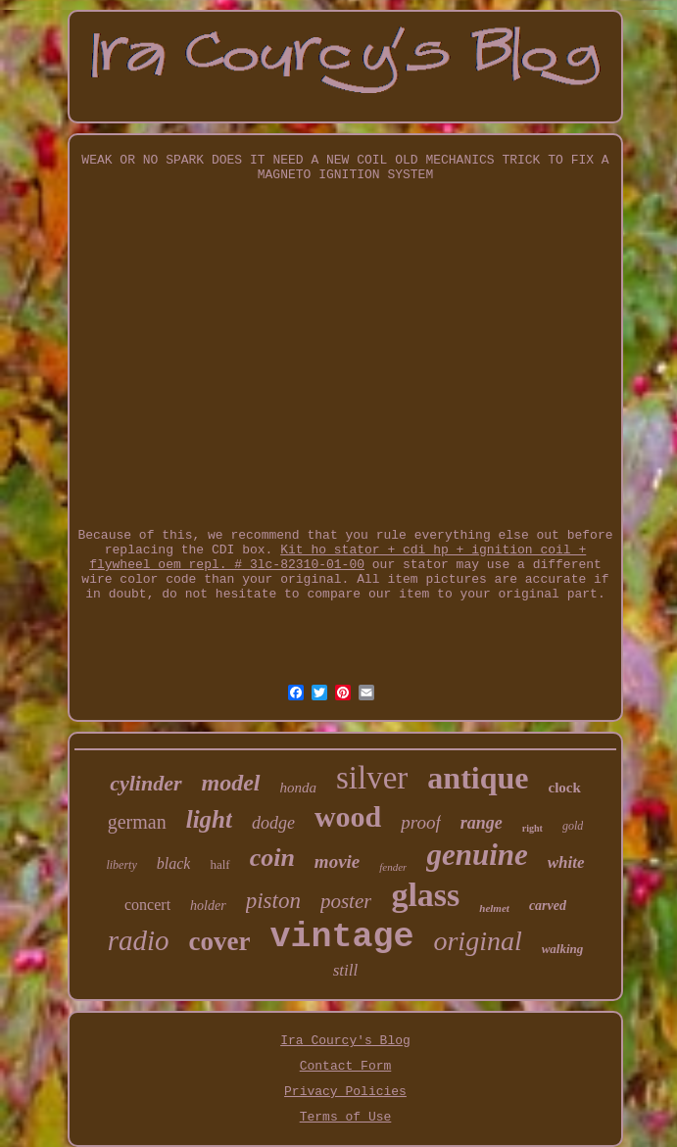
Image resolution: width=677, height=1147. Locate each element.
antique (477, 777)
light (209, 819)
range (481, 823)
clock (564, 787)
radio (138, 940)
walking (563, 948)
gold (572, 826)
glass (425, 895)
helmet (494, 908)
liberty (121, 865)
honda (298, 787)
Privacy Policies (345, 1091)
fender (393, 867)
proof (420, 822)
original (477, 941)
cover (219, 941)
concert (147, 904)
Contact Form (346, 1066)
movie (337, 861)
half (219, 864)
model (231, 782)
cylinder (145, 783)
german (137, 822)
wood (347, 816)
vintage (341, 937)
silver (372, 777)
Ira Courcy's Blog (345, 1040)
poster (346, 901)
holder (208, 905)
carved (547, 905)
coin (272, 857)
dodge (273, 823)
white (566, 862)
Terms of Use (346, 1117)
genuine (476, 854)
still (346, 970)
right (532, 828)
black (174, 863)
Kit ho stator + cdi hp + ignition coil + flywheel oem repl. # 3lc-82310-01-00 (337, 557)
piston (273, 900)
